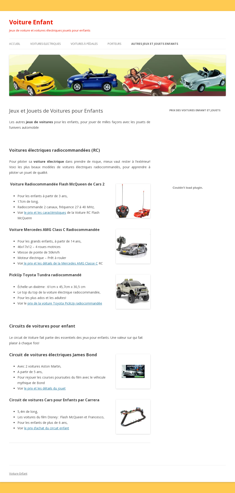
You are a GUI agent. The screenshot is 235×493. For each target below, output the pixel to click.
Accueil (14, 44)
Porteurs (114, 44)
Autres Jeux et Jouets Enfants (154, 44)
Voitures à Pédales (84, 44)
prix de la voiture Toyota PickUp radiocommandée (65, 303)
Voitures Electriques (45, 44)
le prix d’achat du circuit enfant (46, 428)
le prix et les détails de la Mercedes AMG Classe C (60, 263)
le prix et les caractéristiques (45, 212)
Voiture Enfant (31, 22)
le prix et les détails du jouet (45, 388)
